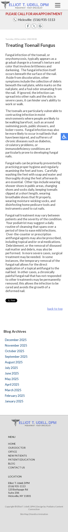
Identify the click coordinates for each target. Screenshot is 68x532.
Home (12, 443)
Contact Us (16, 467)
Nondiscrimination (39, 514)
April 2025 (12, 384)
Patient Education (21, 459)
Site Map (24, 514)
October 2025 (14, 351)
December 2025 (16, 340)
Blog (11, 463)
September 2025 (16, 356)
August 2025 (14, 362)
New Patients (17, 455)
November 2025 (16, 345)
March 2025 (13, 390)
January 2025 (14, 401)
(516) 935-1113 (44, 20)
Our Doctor (17, 447)
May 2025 (12, 379)
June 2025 (12, 373)
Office (12, 451)
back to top (55, 309)
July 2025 (11, 368)
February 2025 (15, 396)
